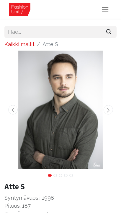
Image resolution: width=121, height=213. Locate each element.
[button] (12, 109)
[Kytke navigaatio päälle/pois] (105, 9)
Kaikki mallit (19, 44)
